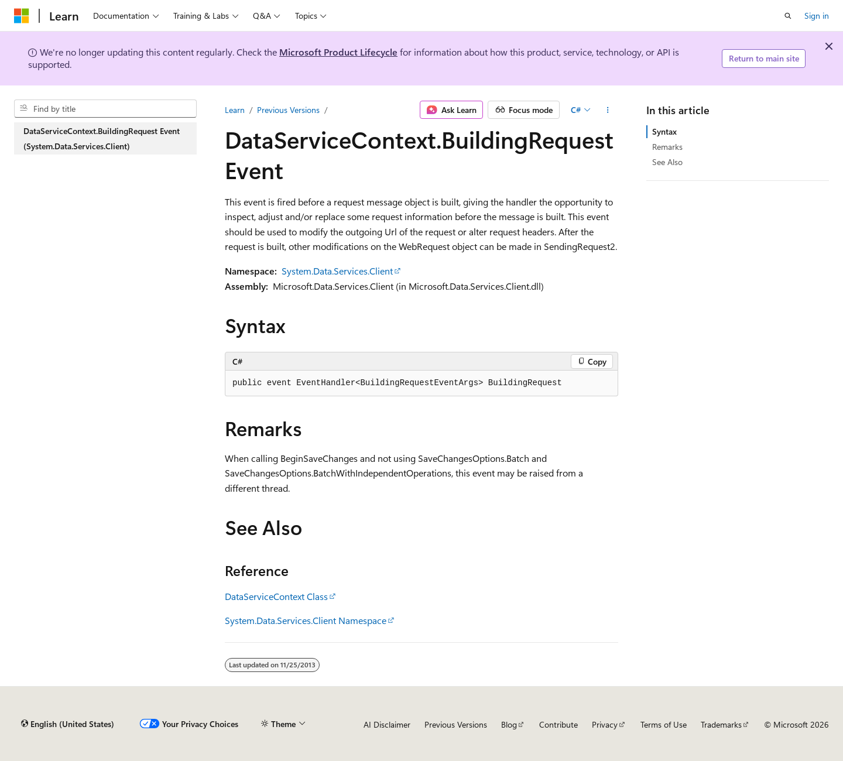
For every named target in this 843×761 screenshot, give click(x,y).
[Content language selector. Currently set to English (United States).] (67, 724)
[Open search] (788, 15)
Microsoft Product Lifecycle (338, 52)
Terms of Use (663, 724)
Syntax (664, 131)
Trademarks (721, 724)
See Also (667, 161)
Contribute (558, 724)
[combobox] (105, 109)
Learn (235, 109)
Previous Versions (288, 109)
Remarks (667, 146)
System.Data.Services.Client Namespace (305, 620)
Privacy (605, 724)
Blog (509, 724)
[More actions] (608, 110)
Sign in (816, 15)
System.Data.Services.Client (337, 271)
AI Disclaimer (387, 724)
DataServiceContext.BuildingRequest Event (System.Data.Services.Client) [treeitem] (101, 138)
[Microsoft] (21, 15)
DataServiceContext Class (276, 596)
